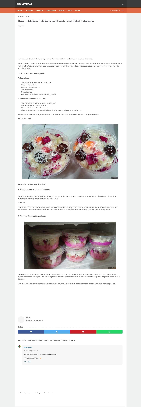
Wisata (63, 7)
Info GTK (107, 54)
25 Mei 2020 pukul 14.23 (31, 344)
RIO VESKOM (25, 2)
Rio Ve (109, 33)
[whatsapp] (79, 325)
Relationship (52, 7)
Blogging (30, 7)
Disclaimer (66, 400)
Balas (25, 355)
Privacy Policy (74, 400)
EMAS (99, 54)
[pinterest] (62, 325)
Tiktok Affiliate (113, 57)
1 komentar (21, 29)
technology (109, 61)
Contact (80, 7)
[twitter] (44, 325)
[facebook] (27, 325)
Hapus (29, 355)
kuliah (99, 61)
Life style (41, 7)
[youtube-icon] (121, 2)
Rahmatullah (28, 341)
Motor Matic (101, 57)
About (71, 7)
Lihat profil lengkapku (109, 41)
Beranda (21, 7)
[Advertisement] (53, 45)
